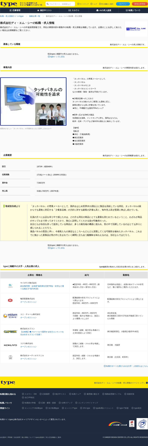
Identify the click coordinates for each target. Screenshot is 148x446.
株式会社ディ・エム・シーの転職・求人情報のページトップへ (119, 383)
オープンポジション (28, 302)
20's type (86, 408)
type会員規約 (39, 437)
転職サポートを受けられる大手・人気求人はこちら (127, 366)
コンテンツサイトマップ (88, 403)
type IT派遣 (124, 408)
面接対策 (130, 394)
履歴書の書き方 (93, 394)
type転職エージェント (105, 408)
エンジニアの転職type (34, 408)
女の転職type (53, 408)
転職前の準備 (30, 403)
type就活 (137, 408)
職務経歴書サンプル (113, 394)
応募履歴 (46, 394)
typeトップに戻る (57, 57)
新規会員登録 (139, 4)
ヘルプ (95, 4)
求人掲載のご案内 (107, 4)
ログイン (123, 4)
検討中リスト (60, 394)
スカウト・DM (31, 394)
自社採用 (17, 437)
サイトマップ (84, 4)
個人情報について (28, 437)
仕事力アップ (66, 403)
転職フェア (76, 394)
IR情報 (10, 437)
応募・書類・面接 (48, 403)
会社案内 (3, 437)
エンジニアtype (71, 408)
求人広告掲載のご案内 (53, 437)
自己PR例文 (30, 397)
